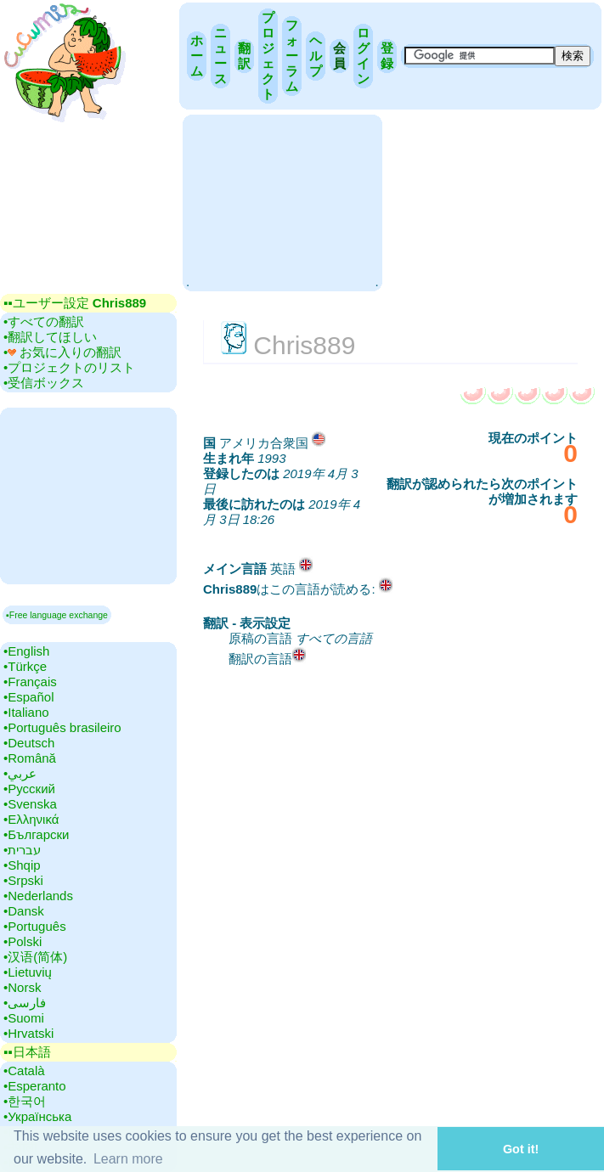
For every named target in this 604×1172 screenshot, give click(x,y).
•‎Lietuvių (27, 972)
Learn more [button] (128, 1159)
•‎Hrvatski (28, 1033)
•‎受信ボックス (43, 382)
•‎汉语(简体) (35, 956)
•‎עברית (22, 849)
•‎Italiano (26, 712)
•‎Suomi (23, 1018)
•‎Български (36, 834)
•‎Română (29, 758)
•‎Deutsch (28, 742)
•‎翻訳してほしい (50, 337)
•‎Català (24, 1070)
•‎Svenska (30, 804)
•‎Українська (37, 1116)
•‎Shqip (22, 865)
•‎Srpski (23, 880)
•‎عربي (20, 773)
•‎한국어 (24, 1101)
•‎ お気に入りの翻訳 (62, 352)
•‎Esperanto (34, 1086)
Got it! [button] (521, 1149)
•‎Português (34, 926)
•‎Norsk (22, 987)
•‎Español (28, 697)
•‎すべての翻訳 (43, 321)
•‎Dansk (23, 911)
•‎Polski (22, 941)
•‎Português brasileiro (62, 727)
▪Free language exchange (57, 615)
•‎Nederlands (38, 895)
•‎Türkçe (25, 666)
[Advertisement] (282, 201)
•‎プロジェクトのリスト (69, 367)
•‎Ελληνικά (31, 819)
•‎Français (30, 681)
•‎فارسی (24, 1002)
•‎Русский (29, 788)
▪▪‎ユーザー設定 (74, 303)
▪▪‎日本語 (27, 1052)
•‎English (26, 651)
